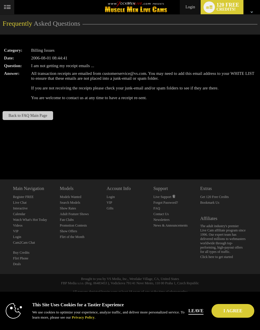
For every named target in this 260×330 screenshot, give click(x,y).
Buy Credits (21, 253)
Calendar (19, 214)
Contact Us (161, 214)
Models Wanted (70, 197)
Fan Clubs (67, 220)
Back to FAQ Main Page (28, 115)
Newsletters (161, 220)
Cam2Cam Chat (24, 243)
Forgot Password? (165, 203)
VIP (16, 231)
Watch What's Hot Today (30, 220)
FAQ (156, 208)
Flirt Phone (21, 258)
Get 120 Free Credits (214, 197)
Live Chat (20, 203)
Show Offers (68, 231)
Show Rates (68, 208)
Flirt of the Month (72, 237)
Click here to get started (216, 257)
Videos (18, 225)
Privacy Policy (83, 317)
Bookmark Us (209, 203)
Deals (17, 264)
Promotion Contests (73, 225)
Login (190, 7)
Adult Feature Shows (74, 214)
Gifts (109, 208)
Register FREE (23, 197)
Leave (201, 310)
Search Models (70, 203)
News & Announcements (170, 225)
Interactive (20, 208)
